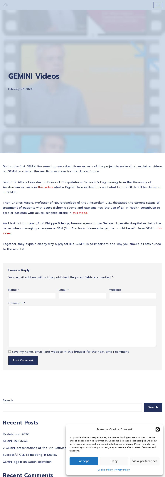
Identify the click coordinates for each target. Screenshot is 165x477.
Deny (114, 461)
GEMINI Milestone (15, 441)
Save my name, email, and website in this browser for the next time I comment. (70, 352)
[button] (157, 429)
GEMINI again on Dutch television (27, 462)
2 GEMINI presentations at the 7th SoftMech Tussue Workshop (49, 448)
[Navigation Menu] (158, 5)
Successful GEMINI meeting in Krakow (30, 455)
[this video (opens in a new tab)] (45, 187)
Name (13, 290)
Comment (16, 303)
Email (64, 290)
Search (8, 400)
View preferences (144, 461)
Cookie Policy (105, 469)
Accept (84, 461)
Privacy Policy (122, 469)
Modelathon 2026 (16, 434)
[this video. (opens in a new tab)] (80, 213)
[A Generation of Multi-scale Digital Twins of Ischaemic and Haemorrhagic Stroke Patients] (6, 5)
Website (115, 290)
